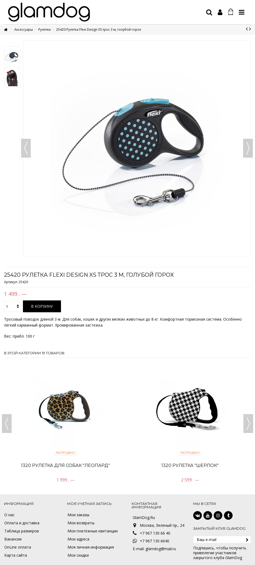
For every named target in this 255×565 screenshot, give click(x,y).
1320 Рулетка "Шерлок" (190, 465)
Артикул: (11, 282)
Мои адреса (78, 539)
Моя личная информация (90, 547)
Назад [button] (26, 148)
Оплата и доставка (21, 523)
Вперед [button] (248, 148)
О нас (9, 514)
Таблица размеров (21, 531)
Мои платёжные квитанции (92, 531)
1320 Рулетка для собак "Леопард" (65, 465)
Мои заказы (78, 514)
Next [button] (248, 423)
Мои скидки (78, 555)
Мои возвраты (80, 523)
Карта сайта (15, 555)
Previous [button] (7, 423)
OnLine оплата (17, 547)
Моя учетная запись (89, 503)
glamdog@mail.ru (160, 548)
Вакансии (13, 539)
